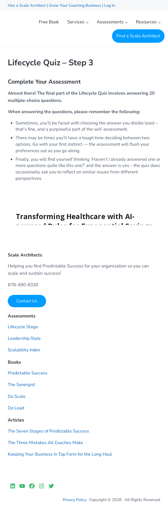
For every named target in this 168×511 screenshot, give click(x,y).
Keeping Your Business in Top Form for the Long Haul (62, 455)
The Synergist (22, 386)
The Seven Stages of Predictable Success (49, 432)
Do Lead (16, 409)
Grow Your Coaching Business (76, 5)
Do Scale (17, 398)
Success (40, 374)
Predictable (20, 374)
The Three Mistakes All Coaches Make (46, 444)
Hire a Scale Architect (27, 5)
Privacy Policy (73, 501)
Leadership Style (25, 340)
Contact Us (27, 302)
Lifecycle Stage (23, 328)
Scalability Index (24, 351)
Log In (111, 5)
